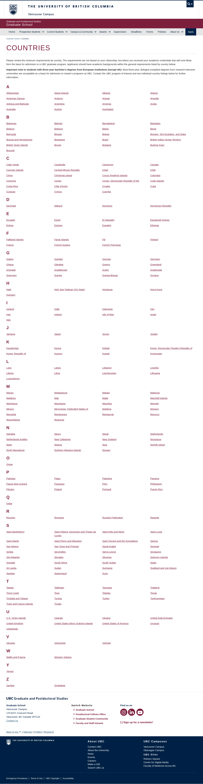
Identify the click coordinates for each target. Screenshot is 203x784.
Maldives (11, 398)
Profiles (38, 732)
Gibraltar (59, 264)
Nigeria (58, 444)
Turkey (105, 598)
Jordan (154, 334)
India (57, 309)
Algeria (154, 93)
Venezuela (59, 643)
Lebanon (106, 367)
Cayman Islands (14, 170)
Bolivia (105, 134)
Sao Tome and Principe (66, 546)
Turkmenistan (157, 598)
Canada (154, 164)
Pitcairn (10, 489)
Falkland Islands (14, 239)
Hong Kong (156, 289)
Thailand (155, 587)
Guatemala (156, 270)
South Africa (60, 562)
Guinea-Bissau (110, 275)
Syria (105, 573)
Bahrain (58, 123)
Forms (149, 31)
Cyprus (58, 191)
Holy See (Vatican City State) (69, 289)
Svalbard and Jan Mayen (163, 568)
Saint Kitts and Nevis (113, 531)
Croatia (106, 186)
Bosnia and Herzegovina (19, 139)
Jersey (105, 334)
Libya (57, 373)
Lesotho (154, 367)
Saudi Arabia (109, 546)
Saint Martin (12, 541)
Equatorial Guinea (159, 220)
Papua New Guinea (16, 484)
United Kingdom (14, 623)
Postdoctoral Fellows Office (91, 714)
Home (12, 31)
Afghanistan (12, 93)
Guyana (154, 275)
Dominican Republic (160, 205)
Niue (104, 444)
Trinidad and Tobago (17, 598)
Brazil (105, 139)
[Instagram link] (123, 712)
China (9, 175)
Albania (106, 93)
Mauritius (107, 403)
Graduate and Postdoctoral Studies (101, 699)
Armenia (106, 103)
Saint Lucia (156, 531)
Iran (152, 309)
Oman (9, 464)
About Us (175, 32)
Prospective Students (29, 32)
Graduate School (13, 39)
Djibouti (58, 205)
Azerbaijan (108, 109)
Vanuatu (10, 643)
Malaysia (155, 392)
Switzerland (60, 573)
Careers (92, 760)
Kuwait (105, 353)
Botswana (59, 139)
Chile (153, 170)
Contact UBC (95, 746)
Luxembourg (13, 378)
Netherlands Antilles (16, 439)
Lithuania (155, 373)
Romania (59, 517)
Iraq (8, 314)
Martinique (11, 403)
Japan (57, 334)
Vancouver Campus (154, 746)
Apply (191, 31)
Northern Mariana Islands (67, 450)
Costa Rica (12, 186)
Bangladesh (108, 123)
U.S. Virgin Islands (16, 618)
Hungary (10, 295)
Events (91, 757)
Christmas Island (63, 175)
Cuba (153, 186)
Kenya (57, 348)
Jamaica (10, 334)
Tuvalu (57, 603)
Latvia (57, 367)
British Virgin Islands (17, 145)
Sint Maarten (13, 557)
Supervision (120, 31)
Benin (153, 128)
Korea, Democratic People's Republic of (171, 348)
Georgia (106, 259)
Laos (9, 367)
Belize (105, 128)
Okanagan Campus (154, 750)
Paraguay (59, 484)
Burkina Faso (157, 145)
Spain (153, 562)
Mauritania (59, 403)
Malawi (106, 392)
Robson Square (152, 758)
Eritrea (9, 225)
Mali (56, 398)
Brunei (57, 145)
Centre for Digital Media (156, 762)
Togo (57, 593)
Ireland (58, 314)
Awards (103, 32)
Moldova (106, 409)
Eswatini (106, 225)
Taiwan (10, 587)
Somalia (10, 562)
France (10, 245)
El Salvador (108, 220)
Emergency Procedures (16, 778)
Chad (105, 170)
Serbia (9, 551)
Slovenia (106, 557)
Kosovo (58, 353)
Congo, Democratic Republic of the (120, 180)
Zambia (10, 685)
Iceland (10, 309)
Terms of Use (37, 778)
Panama (154, 478)
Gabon (9, 259)
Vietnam (106, 643)
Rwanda (154, 517)
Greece (106, 264)
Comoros (11, 180)
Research (49, 732)
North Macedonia (15, 450)
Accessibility (67, 778)
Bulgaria (106, 145)
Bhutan (58, 134)
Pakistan (11, 478)
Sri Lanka (11, 568)
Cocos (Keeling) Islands (114, 175)
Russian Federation (112, 517)
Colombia (155, 175)
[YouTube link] (140, 712)
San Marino (12, 546)
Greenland (155, 264)
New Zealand (109, 439)
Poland (58, 489)
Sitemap (27, 732)
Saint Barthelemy (15, 531)
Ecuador (10, 220)
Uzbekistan (12, 628)
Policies (162, 31)
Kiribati (106, 348)
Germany (155, 259)
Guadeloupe (60, 270)
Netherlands (156, 434)
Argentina (59, 103)
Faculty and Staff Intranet (89, 723)
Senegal (154, 546)
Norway (106, 450)
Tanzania (107, 587)
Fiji (103, 239)
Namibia (10, 434)
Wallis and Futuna (15, 657)
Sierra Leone (109, 551)
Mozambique (13, 419)
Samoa (154, 541)
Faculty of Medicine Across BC (160, 765)
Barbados (155, 123)
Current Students (55, 32)
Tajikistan (59, 587)
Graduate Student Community (92, 719)
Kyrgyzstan (156, 353)
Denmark (11, 205)
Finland (154, 239)
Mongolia (11, 414)
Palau (57, 478)
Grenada (11, 270)
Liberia (9, 373)
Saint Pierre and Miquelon (68, 541)
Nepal (105, 434)
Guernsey (11, 275)
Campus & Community (81, 32)
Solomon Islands (159, 557)
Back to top (13, 732)
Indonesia (107, 309)
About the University (98, 750)
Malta (105, 398)
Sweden (10, 573)
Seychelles (60, 551)
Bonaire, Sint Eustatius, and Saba (168, 134)
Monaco (154, 409)
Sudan (57, 568)
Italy (8, 319)
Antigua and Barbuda (17, 103)
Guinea (58, 275)
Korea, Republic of (16, 353)
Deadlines (136, 31)
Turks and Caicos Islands (19, 603)
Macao (9, 392)
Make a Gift (94, 764)
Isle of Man (108, 314)
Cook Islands (157, 180)
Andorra (58, 98)
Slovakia (58, 557)
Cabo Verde (12, 164)
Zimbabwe (59, 685)
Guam (105, 270)
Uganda (58, 618)
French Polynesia (111, 245)
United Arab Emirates (161, 618)
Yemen (10, 671)
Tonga (153, 593)
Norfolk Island (157, 444)
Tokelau (106, 593)
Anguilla (154, 98)
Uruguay (154, 623)
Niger (9, 444)
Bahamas (11, 123)
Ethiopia (154, 225)
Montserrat (108, 414)
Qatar (9, 503)
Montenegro (60, 414)
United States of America (115, 623)
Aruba (153, 103)
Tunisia (58, 598)
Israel (153, 314)
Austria (58, 109)
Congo (57, 180)
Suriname (107, 568)
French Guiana (62, 245)
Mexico (10, 409)
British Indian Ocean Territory (165, 139)
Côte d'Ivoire (61, 186)
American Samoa (15, 98)
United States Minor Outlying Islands (73, 623)
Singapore (155, 551)
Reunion (10, 517)
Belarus (10, 128)
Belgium (58, 128)
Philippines (156, 484)
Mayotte (154, 403)
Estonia (58, 225)
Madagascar (61, 392)
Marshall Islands (158, 398)
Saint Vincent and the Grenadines (120, 541)
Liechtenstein (109, 373)
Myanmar (59, 419)
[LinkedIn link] (131, 712)
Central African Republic (67, 170)
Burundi (10, 150)
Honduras (107, 289)
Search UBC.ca (96, 767)
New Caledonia (62, 439)
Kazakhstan (12, 348)
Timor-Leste (12, 593)
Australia (11, 109)
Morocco (155, 414)
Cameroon (107, 164)
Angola (106, 98)
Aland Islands (61, 93)
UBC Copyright (52, 778)
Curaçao (10, 191)
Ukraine (106, 618)
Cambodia (59, 164)
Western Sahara (63, 657)
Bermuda (11, 134)
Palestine (107, 478)
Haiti (8, 289)
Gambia (58, 259)
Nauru (57, 434)
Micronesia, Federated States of (71, 409)
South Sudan (109, 562)
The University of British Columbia (13, 9)
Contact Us (12, 720)
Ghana (9, 264)
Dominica (107, 205)
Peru (104, 484)
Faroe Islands (61, 239)
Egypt (57, 220)
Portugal (106, 489)
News (91, 753)
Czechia (106, 191)
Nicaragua (155, 439)
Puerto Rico (156, 489)
